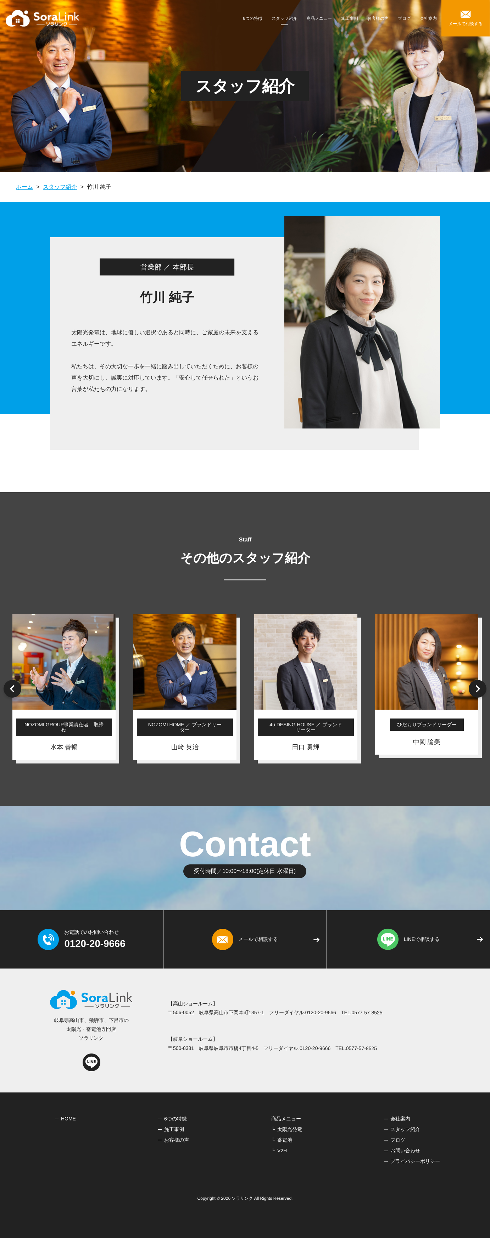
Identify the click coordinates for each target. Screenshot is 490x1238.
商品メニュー (319, 18)
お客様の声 (378, 18)
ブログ (404, 18)
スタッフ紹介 (284, 18)
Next (477, 689)
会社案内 (428, 18)
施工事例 (349, 18)
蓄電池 (284, 1140)
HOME (68, 1118)
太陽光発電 (289, 1129)
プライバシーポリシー (415, 1161)
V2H (282, 1150)
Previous (12, 689)
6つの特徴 (252, 18)
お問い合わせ (405, 1150)
